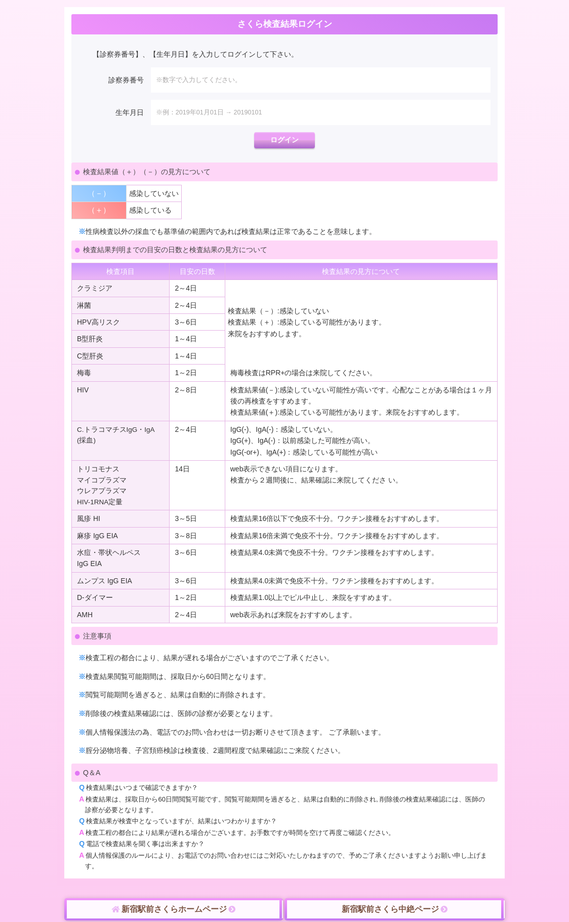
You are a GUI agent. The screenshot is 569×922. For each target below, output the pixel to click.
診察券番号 (126, 80)
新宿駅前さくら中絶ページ (395, 909)
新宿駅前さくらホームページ (173, 909)
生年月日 (129, 112)
